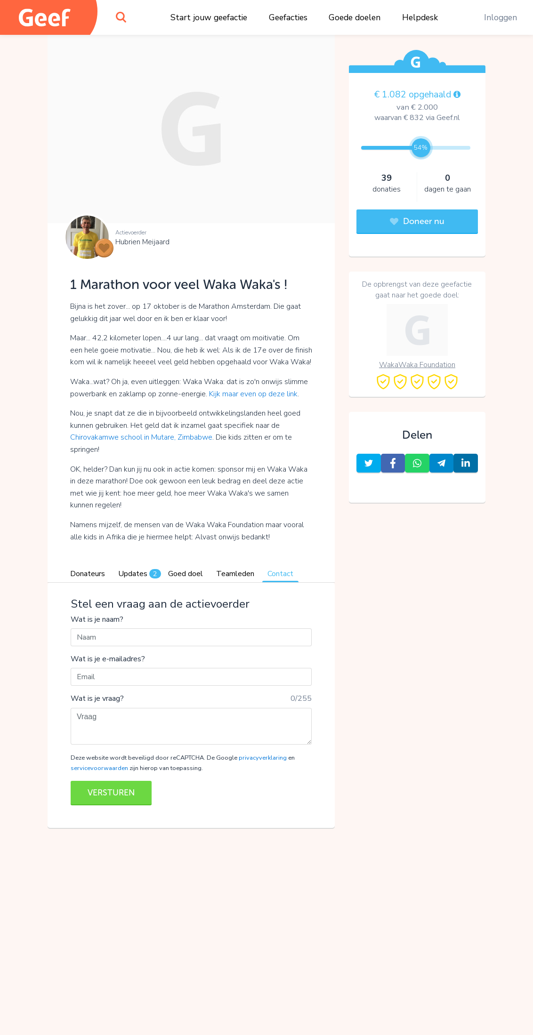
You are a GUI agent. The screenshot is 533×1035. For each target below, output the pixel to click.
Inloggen (500, 17)
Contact (280, 574)
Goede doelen (354, 17)
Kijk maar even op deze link (253, 394)
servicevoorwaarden (99, 768)
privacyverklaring (263, 758)
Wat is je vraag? (97, 698)
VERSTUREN (111, 792)
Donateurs (87, 574)
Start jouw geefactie (208, 17)
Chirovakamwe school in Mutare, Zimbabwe (141, 437)
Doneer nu (417, 221)
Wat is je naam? (97, 619)
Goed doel (185, 574)
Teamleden (235, 574)
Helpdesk (420, 17)
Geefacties (288, 17)
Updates (139, 574)
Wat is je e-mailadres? (108, 659)
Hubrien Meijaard (142, 242)
